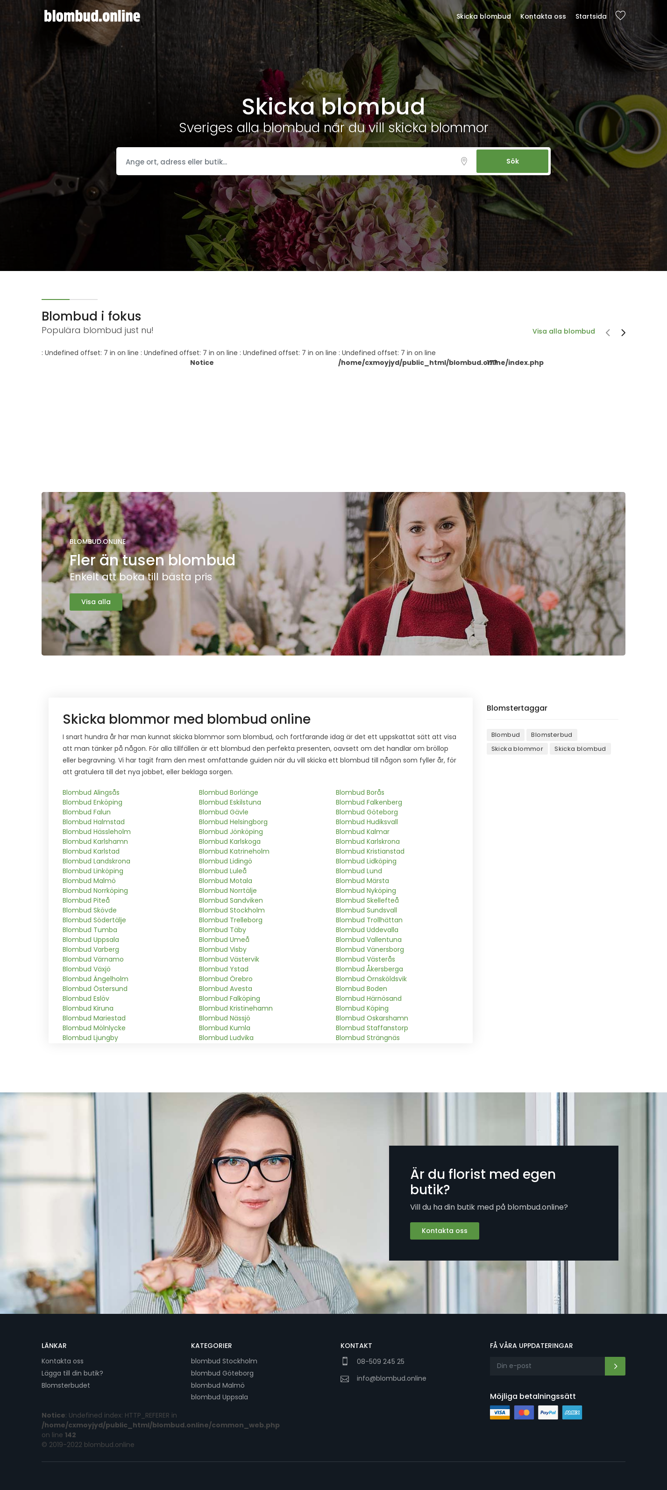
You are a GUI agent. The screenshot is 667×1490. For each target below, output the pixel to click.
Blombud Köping (362, 1008)
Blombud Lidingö (225, 861)
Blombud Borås (360, 792)
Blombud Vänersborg (370, 949)
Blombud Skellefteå (367, 900)
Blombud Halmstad (94, 822)
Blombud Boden (361, 988)
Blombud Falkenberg (369, 802)
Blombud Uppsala (91, 939)
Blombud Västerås (365, 959)
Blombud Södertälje (94, 920)
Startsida (591, 16)
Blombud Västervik (229, 959)
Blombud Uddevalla (367, 929)
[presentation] (607, 333)
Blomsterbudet (66, 1385)
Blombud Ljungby (90, 1037)
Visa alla (96, 601)
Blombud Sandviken (231, 900)
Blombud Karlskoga (230, 841)
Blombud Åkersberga (369, 969)
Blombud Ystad (223, 969)
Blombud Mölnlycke (94, 1028)
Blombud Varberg (91, 949)
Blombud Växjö (87, 969)
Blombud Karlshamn (95, 841)
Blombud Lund (359, 871)
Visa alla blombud (563, 331)
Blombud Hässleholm (97, 831)
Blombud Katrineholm (234, 851)
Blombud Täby (222, 929)
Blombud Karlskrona (368, 841)
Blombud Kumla (224, 1028)
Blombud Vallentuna (369, 939)
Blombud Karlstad (91, 851)
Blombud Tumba (90, 929)
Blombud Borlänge (228, 792)
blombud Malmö (218, 1385)
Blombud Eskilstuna (230, 802)
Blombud (505, 734)
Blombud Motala (225, 880)
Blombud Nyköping (366, 890)
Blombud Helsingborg (233, 822)
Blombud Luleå (223, 871)
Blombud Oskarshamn (372, 1018)
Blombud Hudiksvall (367, 822)
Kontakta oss (543, 16)
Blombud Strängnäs (368, 1037)
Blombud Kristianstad (370, 851)
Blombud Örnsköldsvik (371, 979)
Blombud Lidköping (366, 861)
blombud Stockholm (224, 1361)
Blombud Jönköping (231, 831)
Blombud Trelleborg (231, 920)
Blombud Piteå (86, 900)
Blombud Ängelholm (95, 979)
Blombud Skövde (90, 910)
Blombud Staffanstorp (372, 1028)
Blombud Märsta (362, 880)
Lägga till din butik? (72, 1373)
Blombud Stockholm (232, 910)
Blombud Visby (223, 949)
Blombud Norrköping (95, 890)
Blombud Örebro (226, 979)
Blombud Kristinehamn (236, 1008)
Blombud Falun (87, 812)
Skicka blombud (483, 16)
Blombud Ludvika (226, 1037)
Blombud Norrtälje (228, 890)
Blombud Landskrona (96, 861)
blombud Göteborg (222, 1373)
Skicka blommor (517, 748)
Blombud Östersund (95, 988)
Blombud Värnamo (93, 959)
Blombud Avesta (225, 988)
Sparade (620, 16)
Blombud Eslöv (86, 998)
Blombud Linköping (93, 871)
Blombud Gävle (223, 812)
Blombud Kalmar (363, 831)
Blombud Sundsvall (366, 910)
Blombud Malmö (89, 880)
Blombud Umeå (224, 939)
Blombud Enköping (92, 802)
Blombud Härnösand (369, 998)
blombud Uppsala (219, 1397)
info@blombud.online (391, 1378)
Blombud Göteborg (367, 812)
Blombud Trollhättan (369, 920)
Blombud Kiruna (88, 1008)
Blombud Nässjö (224, 1018)
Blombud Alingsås (91, 792)
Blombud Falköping (229, 998)
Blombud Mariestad (94, 1018)
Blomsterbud (551, 734)
